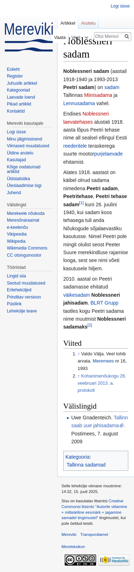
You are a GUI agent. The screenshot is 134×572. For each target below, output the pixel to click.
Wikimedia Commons (27, 248)
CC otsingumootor (24, 255)
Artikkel (67, 23)
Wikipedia (16, 241)
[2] (90, 325)
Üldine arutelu (20, 153)
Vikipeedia (16, 234)
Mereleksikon (73, 546)
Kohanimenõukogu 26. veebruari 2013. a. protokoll (102, 383)
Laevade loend (21, 97)
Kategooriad (18, 90)
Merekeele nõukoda (25, 213)
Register (15, 76)
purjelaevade (108, 154)
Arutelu (88, 23)
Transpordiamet (94, 534)
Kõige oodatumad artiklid (23, 169)
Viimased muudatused (28, 145)
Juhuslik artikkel (22, 83)
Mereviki (68, 534)
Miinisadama (98, 95)
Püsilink (14, 303)
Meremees (103, 361)
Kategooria (77, 457)
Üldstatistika (18, 178)
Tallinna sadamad (86, 465)
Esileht (13, 69)
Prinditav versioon (24, 297)
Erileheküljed (19, 289)
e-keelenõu (17, 227)
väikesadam (76, 295)
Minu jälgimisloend (24, 139)
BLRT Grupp (104, 303)
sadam (111, 87)
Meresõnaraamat (23, 220)
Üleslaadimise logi (24, 185)
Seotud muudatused (26, 283)
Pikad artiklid (19, 104)
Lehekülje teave (22, 311)
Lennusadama (79, 103)
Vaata (58, 37)
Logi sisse (120, 6)
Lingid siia (16, 275)
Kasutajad (16, 159)
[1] (81, 202)
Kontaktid (16, 111)
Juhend (14, 192)
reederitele (75, 146)
